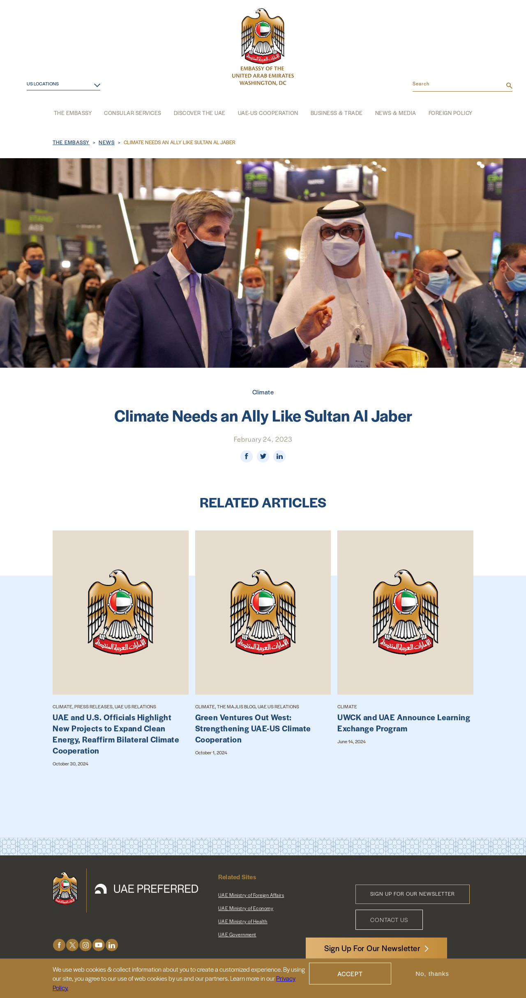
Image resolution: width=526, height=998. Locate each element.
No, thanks (432, 973)
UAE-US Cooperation (268, 113)
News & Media (395, 113)
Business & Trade (337, 113)
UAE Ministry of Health (243, 921)
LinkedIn (111, 945)
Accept (350, 973)
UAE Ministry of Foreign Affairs (251, 895)
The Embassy (73, 113)
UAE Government (237, 934)
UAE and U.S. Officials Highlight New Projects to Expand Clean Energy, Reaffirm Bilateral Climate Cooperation (116, 734)
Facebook (59, 945)
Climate (263, 391)
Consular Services (132, 113)
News (107, 142)
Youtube (98, 945)
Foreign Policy (451, 113)
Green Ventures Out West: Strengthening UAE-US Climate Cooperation (253, 728)
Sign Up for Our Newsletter (412, 893)
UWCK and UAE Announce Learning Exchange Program (403, 723)
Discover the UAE (200, 113)
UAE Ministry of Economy (246, 908)
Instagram (85, 945)
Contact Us (389, 919)
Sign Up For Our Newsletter (372, 948)
